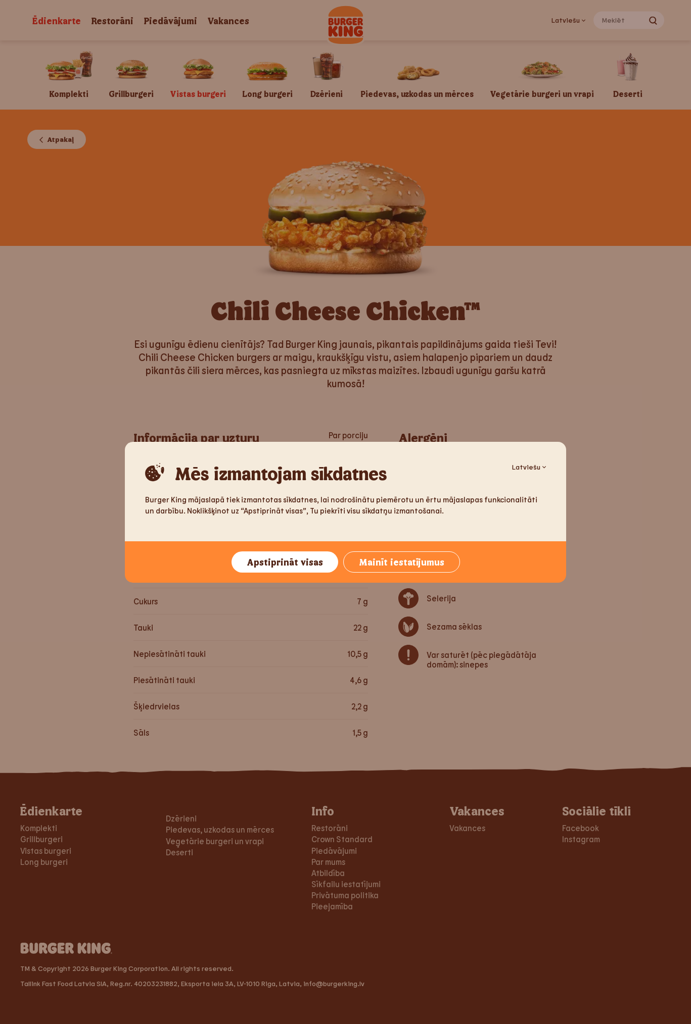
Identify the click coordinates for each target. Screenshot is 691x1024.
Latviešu (529, 467)
